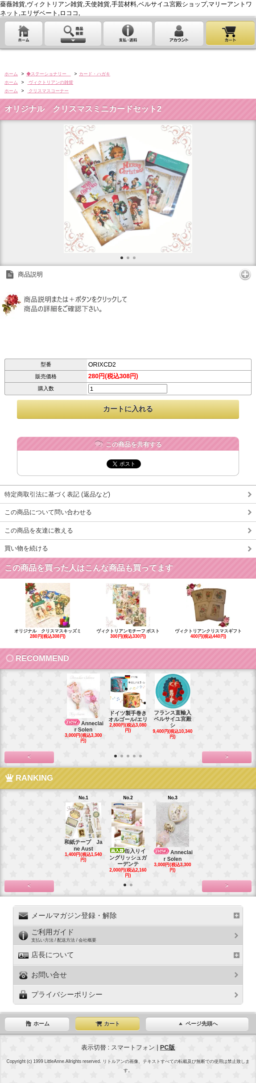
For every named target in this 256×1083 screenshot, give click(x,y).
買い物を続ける (26, 548)
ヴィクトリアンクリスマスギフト (208, 611)
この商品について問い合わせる (48, 512)
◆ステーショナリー (48, 73)
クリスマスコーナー (48, 90)
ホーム (11, 73)
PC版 (167, 1047)
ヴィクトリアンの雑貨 (50, 82)
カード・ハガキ (94, 73)
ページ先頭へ (197, 1023)
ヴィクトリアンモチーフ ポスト (128, 611)
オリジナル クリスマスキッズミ (48, 611)
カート (107, 1023)
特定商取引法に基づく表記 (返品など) (57, 494)
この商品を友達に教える (38, 530)
